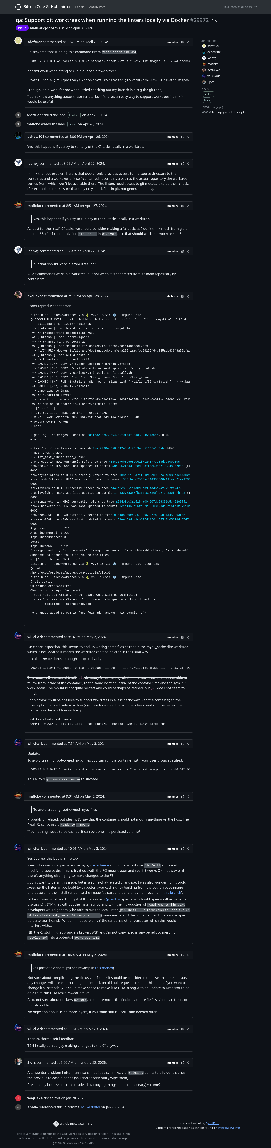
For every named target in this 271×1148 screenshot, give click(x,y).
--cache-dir (101, 865)
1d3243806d (90, 1107)
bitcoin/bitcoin (98, 1134)
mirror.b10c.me (229, 1128)
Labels (79, 7)
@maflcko (113, 899)
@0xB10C (212, 1123)
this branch (172, 892)
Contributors (96, 7)
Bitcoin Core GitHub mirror (42, 6)
